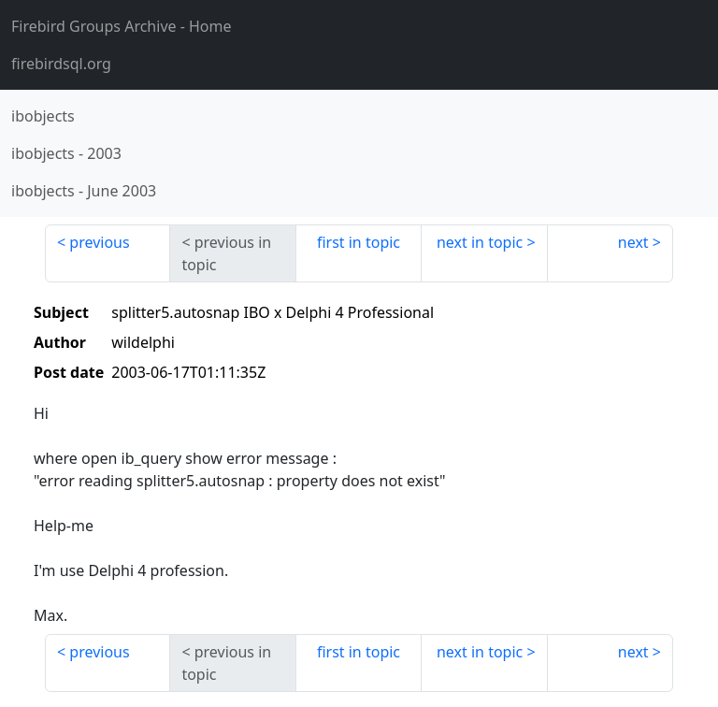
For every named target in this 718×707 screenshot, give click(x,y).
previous (99, 242)
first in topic (358, 242)
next (633, 242)
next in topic (480, 242)
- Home (121, 26)
